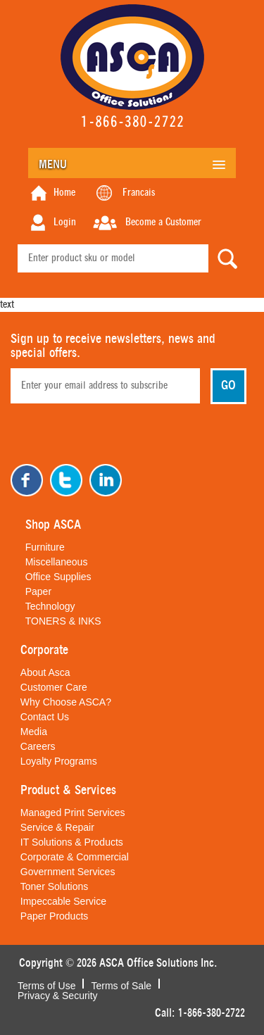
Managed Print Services (72, 812)
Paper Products (54, 916)
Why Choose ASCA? (65, 702)
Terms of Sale (121, 984)
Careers (38, 746)
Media (33, 731)
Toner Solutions (54, 886)
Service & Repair (57, 827)
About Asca (45, 672)
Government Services (67, 871)
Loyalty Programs (58, 761)
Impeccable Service (63, 901)
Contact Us (44, 716)
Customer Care (53, 687)
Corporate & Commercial (74, 856)
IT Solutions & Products (71, 842)
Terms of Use (46, 984)
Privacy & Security (58, 994)
